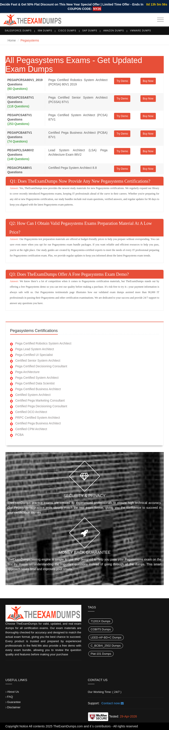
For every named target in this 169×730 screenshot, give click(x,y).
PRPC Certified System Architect (37, 417)
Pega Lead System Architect (34, 349)
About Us (13, 691)
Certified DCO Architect (31, 412)
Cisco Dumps (67, 30)
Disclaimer (14, 707)
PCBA (19, 434)
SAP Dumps (89, 30)
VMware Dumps (140, 30)
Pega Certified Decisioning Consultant (41, 366)
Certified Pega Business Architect (38, 423)
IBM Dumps (45, 30)
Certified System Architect (33, 395)
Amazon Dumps (113, 30)
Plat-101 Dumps (101, 653)
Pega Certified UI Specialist (34, 355)
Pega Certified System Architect (37, 377)
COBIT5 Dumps (101, 629)
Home (12, 40)
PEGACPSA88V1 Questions (19, 170)
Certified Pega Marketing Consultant (40, 400)
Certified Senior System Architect (37, 360)
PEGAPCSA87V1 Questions (19, 117)
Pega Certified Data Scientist (35, 383)
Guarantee (14, 702)
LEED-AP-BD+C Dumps (106, 637)
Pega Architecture (27, 372)
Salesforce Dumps (18, 30)
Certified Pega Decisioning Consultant (41, 406)
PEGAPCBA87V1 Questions (19, 135)
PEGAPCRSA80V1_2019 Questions (25, 82)
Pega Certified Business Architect (38, 389)
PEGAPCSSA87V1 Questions (20, 100)
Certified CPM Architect (31, 429)
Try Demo (122, 81)
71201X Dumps (101, 621)
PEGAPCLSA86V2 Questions (20, 152)
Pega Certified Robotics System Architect (43, 343)
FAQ (10, 696)
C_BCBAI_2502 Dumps (106, 645)
